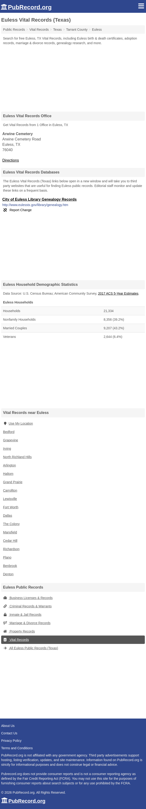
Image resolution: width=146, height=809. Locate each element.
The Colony (11, 524)
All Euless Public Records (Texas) (30, 648)
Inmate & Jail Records (22, 614)
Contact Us (9, 733)
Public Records (14, 29)
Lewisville (10, 499)
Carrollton (10, 490)
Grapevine (10, 440)
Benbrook (10, 566)
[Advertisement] (73, 77)
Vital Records (16, 640)
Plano (7, 557)
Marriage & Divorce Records (27, 623)
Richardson (11, 549)
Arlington (9, 465)
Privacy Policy (11, 740)
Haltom (8, 474)
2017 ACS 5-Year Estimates (118, 293)
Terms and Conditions (17, 748)
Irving (7, 448)
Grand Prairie (12, 482)
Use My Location (18, 423)
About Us (8, 726)
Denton (8, 574)
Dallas (7, 515)
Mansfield (10, 532)
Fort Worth (10, 507)
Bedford (8, 432)
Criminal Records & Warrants (27, 606)
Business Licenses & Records (28, 598)
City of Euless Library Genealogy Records (39, 199)
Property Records (19, 631)
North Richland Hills (17, 457)
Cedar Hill (10, 541)
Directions (10, 160)
